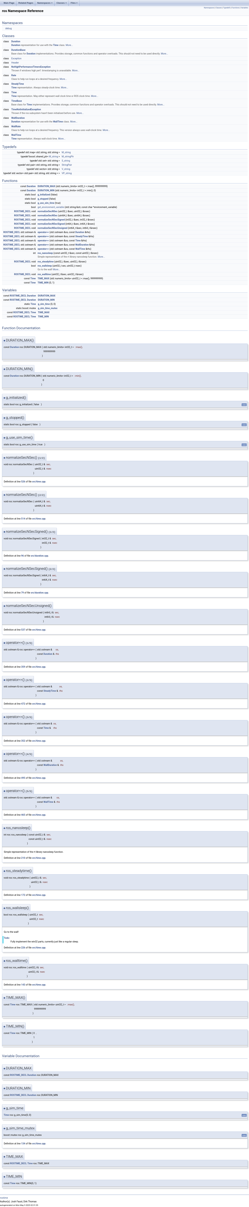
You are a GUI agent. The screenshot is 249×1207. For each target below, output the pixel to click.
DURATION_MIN (46, 190)
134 (23, 1143)
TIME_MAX (43, 278)
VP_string (67, 173)
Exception (16, 58)
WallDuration (18, 118)
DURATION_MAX (46, 186)
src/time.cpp (39, 481)
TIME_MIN (43, 282)
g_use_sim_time (46, 203)
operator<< (43, 232)
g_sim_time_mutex (47, 308)
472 (23, 703)
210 (23, 858)
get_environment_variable (51, 207)
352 (23, 740)
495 (23, 778)
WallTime (58, 121)
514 (23, 518)
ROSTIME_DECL (22, 211)
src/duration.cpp (39, 555)
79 (22, 592)
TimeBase (16, 101)
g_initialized (44, 194)
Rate (13, 75)
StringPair (67, 165)
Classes (62, 3)
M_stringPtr (68, 156)
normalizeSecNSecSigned (51, 219)
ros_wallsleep (45, 265)
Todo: (7, 938)
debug (8, 28)
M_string (66, 152)
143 (23, 984)
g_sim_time (44, 304)
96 (22, 555)
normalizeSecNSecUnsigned (52, 228)
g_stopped (43, 198)
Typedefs (226, 8)
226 (23, 947)
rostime (4, 1197)
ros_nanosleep (45, 253)
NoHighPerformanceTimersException (31, 66)
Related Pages (25, 3)
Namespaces (45, 3)
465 (23, 814)
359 (23, 666)
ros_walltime (44, 274)
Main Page (9, 3)
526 (23, 481)
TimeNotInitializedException (26, 109)
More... (69, 45)
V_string (66, 169)
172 (23, 895)
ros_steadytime (46, 261)
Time (55, 45)
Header (15, 62)
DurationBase (18, 50)
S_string (66, 160)
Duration (15, 41)
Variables (244, 8)
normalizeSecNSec (47, 211)
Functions (235, 8)
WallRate (16, 126)
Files (74, 3)
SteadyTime (17, 84)
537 (23, 629)
